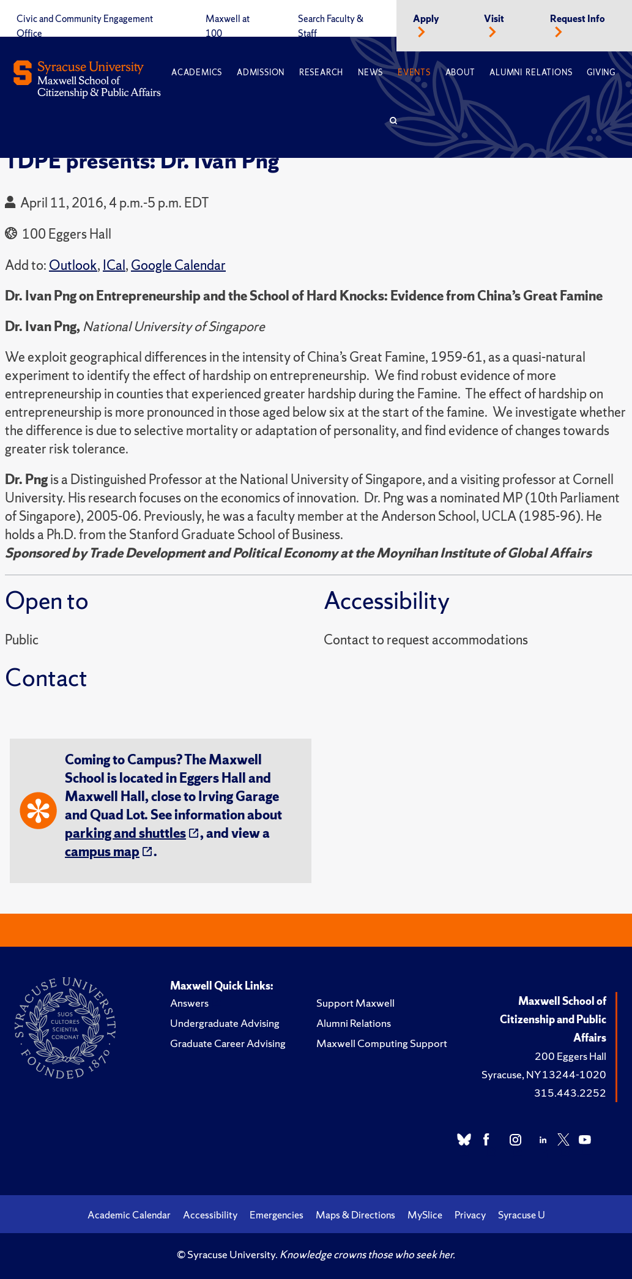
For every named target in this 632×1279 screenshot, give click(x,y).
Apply (426, 19)
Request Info (577, 19)
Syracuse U (521, 1214)
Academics (196, 72)
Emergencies (276, 1214)
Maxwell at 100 (228, 26)
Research (321, 72)
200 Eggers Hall (570, 1056)
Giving (601, 72)
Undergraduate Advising (225, 1023)
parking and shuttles (125, 833)
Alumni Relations (530, 72)
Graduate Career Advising (228, 1043)
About (460, 72)
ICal (114, 265)
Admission (260, 72)
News (370, 72)
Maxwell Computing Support (381, 1043)
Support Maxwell (355, 1003)
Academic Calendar (129, 1214)
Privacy (470, 1214)
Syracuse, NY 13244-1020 (543, 1074)
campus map (102, 851)
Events (414, 72)
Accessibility (210, 1214)
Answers (189, 1003)
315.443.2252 (570, 1093)
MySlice (424, 1214)
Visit (494, 19)
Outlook (73, 265)
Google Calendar (178, 265)
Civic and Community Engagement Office (85, 26)
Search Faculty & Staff (330, 26)
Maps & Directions (355, 1214)
